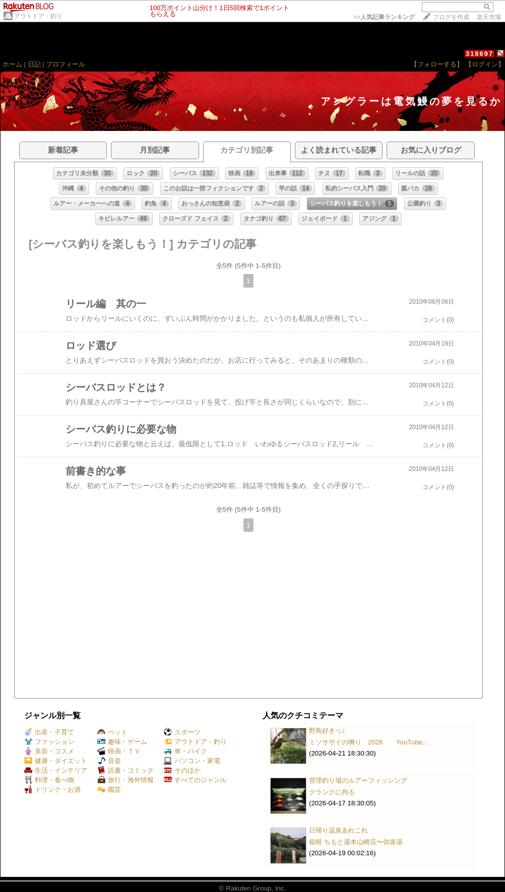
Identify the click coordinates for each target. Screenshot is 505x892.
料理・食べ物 (49, 780)
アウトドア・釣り (38, 16)
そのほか (182, 770)
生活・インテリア (55, 770)
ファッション (49, 741)
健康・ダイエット (55, 761)
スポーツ (182, 732)
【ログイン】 (484, 64)
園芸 (109, 789)
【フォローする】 (437, 64)
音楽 (109, 761)
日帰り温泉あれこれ (338, 830)
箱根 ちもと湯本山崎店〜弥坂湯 (356, 842)
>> (384, 17)
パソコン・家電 (192, 761)
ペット (112, 732)
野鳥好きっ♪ (327, 730)
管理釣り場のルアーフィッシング (358, 780)
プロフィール (65, 64)
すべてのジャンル (195, 780)
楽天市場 (489, 17)
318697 (479, 53)
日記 (34, 64)
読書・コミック (125, 770)
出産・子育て (49, 732)
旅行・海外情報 (125, 780)
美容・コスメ (49, 751)
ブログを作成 (451, 17)
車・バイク (185, 751)
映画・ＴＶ (119, 751)
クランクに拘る (332, 792)
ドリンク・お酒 (52, 789)
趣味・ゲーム (122, 741)
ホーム (12, 64)
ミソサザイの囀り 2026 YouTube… (369, 742)
